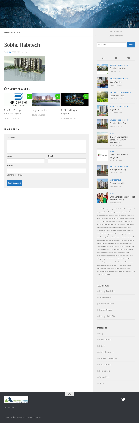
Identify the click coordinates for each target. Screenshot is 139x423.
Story (101, 383)
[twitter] (123, 400)
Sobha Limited (122, 79)
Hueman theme (34, 417)
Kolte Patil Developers (108, 358)
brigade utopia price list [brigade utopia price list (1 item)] (127, 224)
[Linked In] (133, 400)
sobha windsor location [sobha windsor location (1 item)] (111, 265)
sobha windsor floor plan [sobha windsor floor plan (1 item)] (116, 262)
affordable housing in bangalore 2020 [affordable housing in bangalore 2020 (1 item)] (108, 209)
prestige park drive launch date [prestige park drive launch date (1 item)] (123, 249)
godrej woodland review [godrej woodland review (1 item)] (116, 240)
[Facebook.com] (118, 400)
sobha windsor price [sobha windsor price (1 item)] (125, 265)
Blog (112, 134)
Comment (11, 137)
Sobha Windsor (116, 82)
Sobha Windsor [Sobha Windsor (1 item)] (121, 259)
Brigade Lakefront (40, 110)
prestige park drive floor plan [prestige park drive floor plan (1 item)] (125, 246)
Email (50, 156)
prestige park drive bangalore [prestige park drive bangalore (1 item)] (123, 243)
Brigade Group (115, 106)
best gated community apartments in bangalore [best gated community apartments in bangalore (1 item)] (116, 218)
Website (10, 166)
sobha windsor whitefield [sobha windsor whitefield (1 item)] (118, 268)
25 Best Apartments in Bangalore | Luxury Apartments (119, 140)
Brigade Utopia (116, 109)
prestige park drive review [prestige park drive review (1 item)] (108, 259)
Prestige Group (123, 65)
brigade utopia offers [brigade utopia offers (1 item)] (113, 224)
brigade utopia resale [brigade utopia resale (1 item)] (115, 227)
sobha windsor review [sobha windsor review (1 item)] (103, 268)
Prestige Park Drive (118, 68)
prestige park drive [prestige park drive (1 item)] (108, 243)
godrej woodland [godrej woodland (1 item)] (107, 231)
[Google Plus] (128, 400)
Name (9, 156)
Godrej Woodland (117, 95)
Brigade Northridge (118, 183)
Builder (113, 65)
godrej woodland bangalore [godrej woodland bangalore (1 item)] (121, 231)
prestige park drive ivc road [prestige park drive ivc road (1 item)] (105, 249)
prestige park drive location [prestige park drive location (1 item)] (105, 252)
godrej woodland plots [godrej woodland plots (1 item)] (115, 234)
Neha (9, 52)
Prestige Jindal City (118, 123)
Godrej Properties (124, 93)
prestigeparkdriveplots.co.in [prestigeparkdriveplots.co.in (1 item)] (112, 256)
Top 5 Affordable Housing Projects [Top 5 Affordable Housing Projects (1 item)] (122, 271)
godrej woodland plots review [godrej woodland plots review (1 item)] (114, 237)
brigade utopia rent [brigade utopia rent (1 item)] (103, 227)
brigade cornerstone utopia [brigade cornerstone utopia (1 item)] (118, 221)
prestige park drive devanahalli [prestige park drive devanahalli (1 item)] (106, 246)
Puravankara (104, 371)
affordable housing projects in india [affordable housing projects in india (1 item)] (114, 212)
